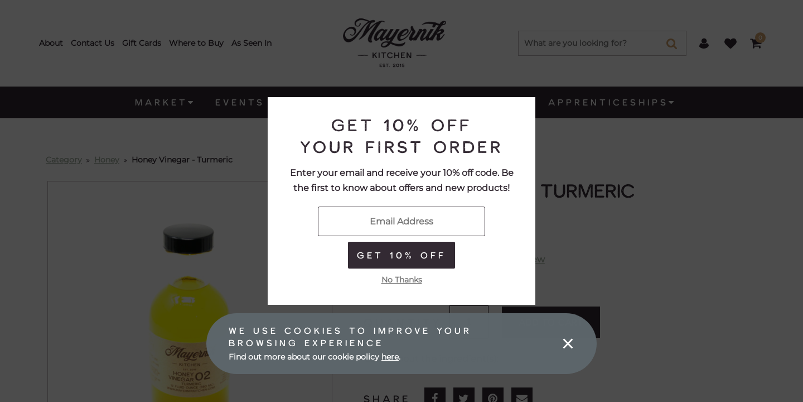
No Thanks (401, 280)
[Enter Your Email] (401, 221)
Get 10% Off (401, 255)
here (390, 357)
